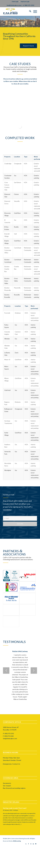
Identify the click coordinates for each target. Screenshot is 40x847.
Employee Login (25, 1)
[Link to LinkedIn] (33, 844)
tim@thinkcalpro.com (14, 5)
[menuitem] (29, 11)
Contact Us (16, 764)
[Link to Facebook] (28, 844)
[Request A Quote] (28, 45)
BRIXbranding (17, 841)
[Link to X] (26, 844)
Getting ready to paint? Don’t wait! (15, 808)
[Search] (29, 11)
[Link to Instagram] (31, 844)
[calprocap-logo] (16, 11)
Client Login (15, 1)
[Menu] (34, 11)
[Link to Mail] (36, 844)
